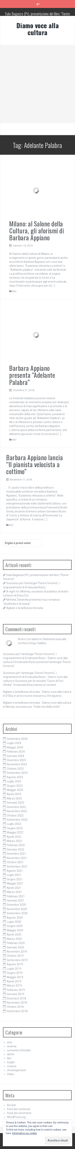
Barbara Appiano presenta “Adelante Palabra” (32, 375)
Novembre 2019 (17, 951)
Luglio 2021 (14, 874)
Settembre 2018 (17, 1011)
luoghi (11, 1062)
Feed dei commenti (19, 1113)
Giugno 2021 (15, 879)
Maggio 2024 (15, 747)
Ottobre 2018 (15, 1006)
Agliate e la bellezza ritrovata (24, 608)
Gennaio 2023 (15, 802)
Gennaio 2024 (15, 756)
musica (11, 1066)
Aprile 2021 (14, 887)
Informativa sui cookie (24, 1133)
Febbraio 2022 (16, 845)
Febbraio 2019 (16, 989)
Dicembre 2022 (16, 807)
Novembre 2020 (17, 909)
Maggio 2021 (15, 883)
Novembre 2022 (17, 811)
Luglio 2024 (14, 743)
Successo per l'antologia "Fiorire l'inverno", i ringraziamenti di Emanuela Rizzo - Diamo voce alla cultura (35, 658)
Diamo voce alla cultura (37, 29)
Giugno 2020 (15, 926)
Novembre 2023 (17, 764)
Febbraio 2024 (16, 751)
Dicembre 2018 (16, 998)
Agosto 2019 (15, 964)
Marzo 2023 (14, 798)
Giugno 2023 (15, 785)
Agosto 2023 (15, 777)
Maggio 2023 (15, 789)
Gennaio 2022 (15, 849)
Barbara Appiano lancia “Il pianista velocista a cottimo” (34, 464)
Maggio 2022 (15, 832)
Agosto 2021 (15, 870)
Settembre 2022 (17, 819)
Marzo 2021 (14, 892)
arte (9, 1042)
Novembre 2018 (17, 1002)
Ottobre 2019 (15, 955)
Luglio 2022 (14, 823)
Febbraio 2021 (16, 896)
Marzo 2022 (14, 841)
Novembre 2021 (17, 858)
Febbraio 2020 (16, 943)
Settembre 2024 (17, 738)
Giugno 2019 (15, 972)
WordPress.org (16, 1117)
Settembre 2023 (17, 772)
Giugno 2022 (15, 828)
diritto (10, 1054)
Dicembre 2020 (16, 904)
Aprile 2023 (14, 794)
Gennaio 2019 (15, 994)
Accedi (11, 1105)
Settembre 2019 (17, 960)
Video (10, 1074)
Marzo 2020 (14, 938)
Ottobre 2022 (15, 815)
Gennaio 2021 (15, 900)
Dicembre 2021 (16, 853)
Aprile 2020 (14, 934)
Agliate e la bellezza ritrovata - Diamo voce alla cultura (37, 691)
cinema (11, 1046)
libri (14, 291)
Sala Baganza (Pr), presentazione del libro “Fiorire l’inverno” (37, 15)
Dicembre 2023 (16, 760)
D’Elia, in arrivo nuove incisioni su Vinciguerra (33, 695)
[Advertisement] (37, 84)
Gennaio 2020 (15, 947)
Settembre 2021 (17, 866)
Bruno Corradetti (28, 639)
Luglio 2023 (14, 781)
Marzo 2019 (14, 985)
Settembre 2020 (17, 913)
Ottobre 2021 (15, 862)
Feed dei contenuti (18, 1109)
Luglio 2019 (14, 968)
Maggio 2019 (15, 977)
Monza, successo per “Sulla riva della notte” (33, 706)
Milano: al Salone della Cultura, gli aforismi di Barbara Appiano (36, 230)
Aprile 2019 (14, 981)
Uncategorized (16, 1070)
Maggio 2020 (15, 930)
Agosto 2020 (15, 917)
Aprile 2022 (14, 836)
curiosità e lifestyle (19, 1050)
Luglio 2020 (14, 921)
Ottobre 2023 (15, 768)
